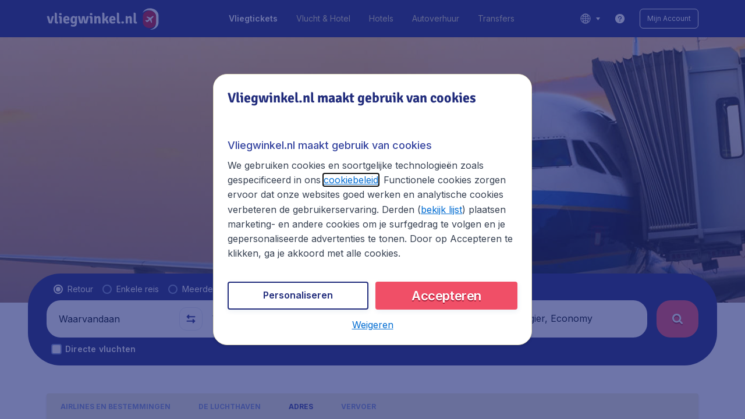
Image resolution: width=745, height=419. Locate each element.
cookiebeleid (351, 180)
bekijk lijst (441, 209)
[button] (372, 325)
